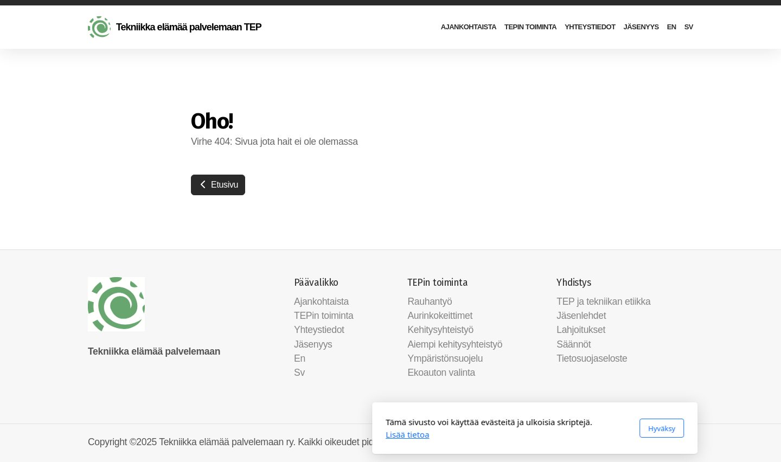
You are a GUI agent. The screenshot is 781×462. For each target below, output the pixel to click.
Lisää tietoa (263, 434)
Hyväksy (517, 428)
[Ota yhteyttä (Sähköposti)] (685, 443)
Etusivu (218, 184)
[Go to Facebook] (669, 443)
